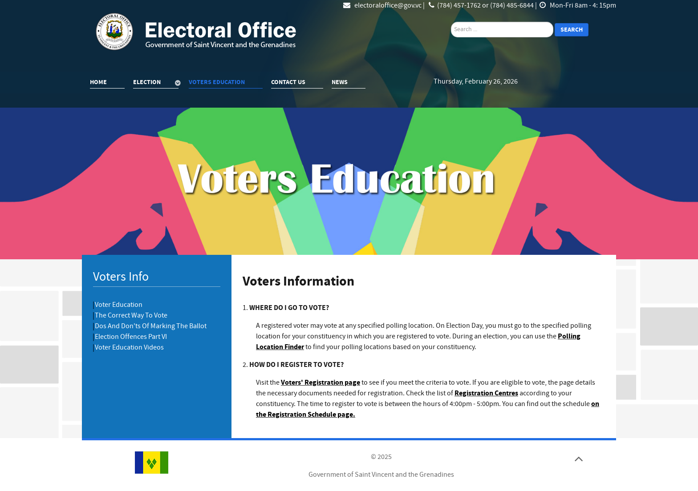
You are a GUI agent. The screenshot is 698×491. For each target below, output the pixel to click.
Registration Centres (486, 393)
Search (571, 29)
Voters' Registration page (320, 382)
